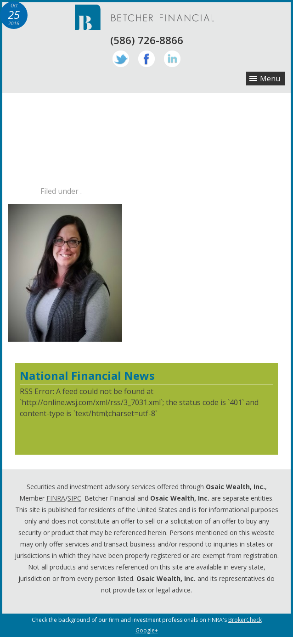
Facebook (146, 59)
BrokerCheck (245, 620)
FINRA (55, 498)
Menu (270, 78)
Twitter (121, 59)
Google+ (146, 630)
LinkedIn (172, 59)
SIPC (74, 498)
